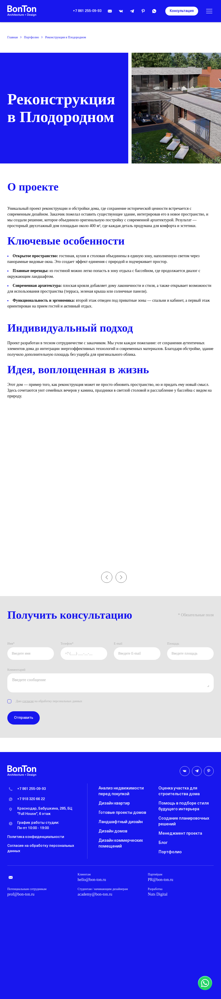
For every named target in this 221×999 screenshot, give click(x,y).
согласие (28, 702)
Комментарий (16, 670)
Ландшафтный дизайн (121, 822)
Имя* (10, 643)
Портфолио (31, 37)
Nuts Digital (158, 894)
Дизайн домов (113, 831)
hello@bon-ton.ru (92, 879)
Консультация (182, 11)
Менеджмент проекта (180, 834)
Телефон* (67, 643)
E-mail (118, 643)
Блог (163, 843)
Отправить (23, 718)
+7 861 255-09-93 (87, 11)
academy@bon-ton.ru (95, 894)
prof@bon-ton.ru (20, 894)
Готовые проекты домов (122, 813)
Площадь (173, 643)
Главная (12, 37)
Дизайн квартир (114, 803)
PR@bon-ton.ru (160, 879)
